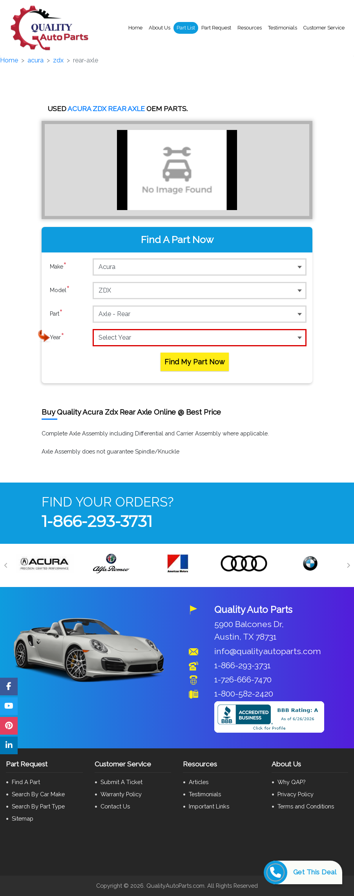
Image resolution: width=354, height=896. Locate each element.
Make (58, 266)
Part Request (216, 28)
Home (135, 28)
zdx (58, 60)
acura (35, 60)
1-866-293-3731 (97, 521)
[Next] (348, 565)
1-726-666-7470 (243, 679)
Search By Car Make (38, 794)
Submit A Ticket (121, 782)
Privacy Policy (295, 794)
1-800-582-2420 (243, 694)
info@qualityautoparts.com (267, 651)
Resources (249, 28)
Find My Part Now (194, 362)
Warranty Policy (121, 794)
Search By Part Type (38, 806)
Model (60, 290)
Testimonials (282, 28)
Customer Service (324, 28)
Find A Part (26, 782)
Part (56, 313)
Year (57, 337)
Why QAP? (291, 782)
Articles (198, 782)
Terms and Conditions (305, 806)
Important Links (209, 806)
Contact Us (115, 806)
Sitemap (22, 818)
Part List (186, 28)
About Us (159, 28)
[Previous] (6, 565)
